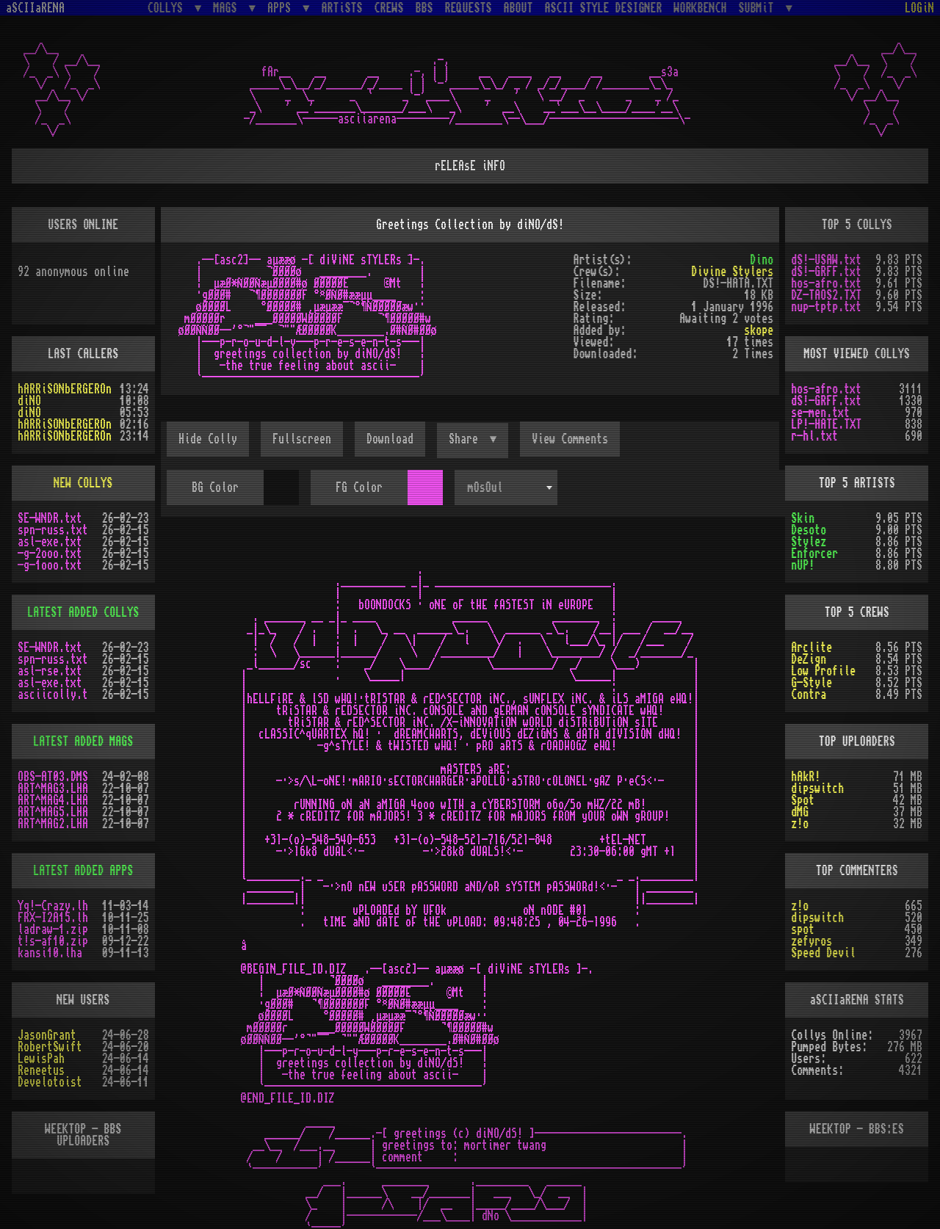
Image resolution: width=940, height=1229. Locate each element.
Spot (802, 800)
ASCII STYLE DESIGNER (603, 8)
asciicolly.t (53, 694)
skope (758, 330)
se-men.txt (820, 412)
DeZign (808, 659)
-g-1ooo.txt (50, 565)
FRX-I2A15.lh (53, 918)
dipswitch (817, 788)
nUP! (802, 565)
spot (802, 929)
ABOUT (518, 8)
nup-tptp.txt (826, 307)
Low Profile (823, 671)
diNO (29, 401)
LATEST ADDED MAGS (83, 741)
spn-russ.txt (53, 530)
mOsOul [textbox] (485, 487)
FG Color (359, 487)
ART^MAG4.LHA (53, 800)
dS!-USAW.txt (826, 260)
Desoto (808, 530)
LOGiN (919, 8)
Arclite (811, 647)
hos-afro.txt (826, 283)
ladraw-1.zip (53, 929)
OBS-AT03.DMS (53, 777)
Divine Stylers (732, 272)
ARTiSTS (342, 8)
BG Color (215, 487)
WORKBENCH (700, 8)
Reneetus (41, 1070)
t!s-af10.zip (53, 941)
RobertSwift (50, 1047)
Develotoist (50, 1082)
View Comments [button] (570, 439)
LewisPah (41, 1059)
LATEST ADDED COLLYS (83, 612)
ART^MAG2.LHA (53, 824)
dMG (800, 812)
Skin (802, 518)
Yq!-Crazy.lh (53, 906)
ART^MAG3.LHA (53, 788)
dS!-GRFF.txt (826, 272)
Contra (808, 694)
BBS (424, 8)
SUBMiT (759, 7)
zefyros (811, 941)
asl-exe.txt (50, 542)
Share (466, 439)
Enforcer (814, 553)
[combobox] (506, 487)
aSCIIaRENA (35, 8)
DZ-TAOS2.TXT (826, 295)
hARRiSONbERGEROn (65, 389)
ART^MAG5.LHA (53, 812)
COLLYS (168, 7)
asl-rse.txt (50, 671)
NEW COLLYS (83, 483)
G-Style (811, 683)
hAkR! (805, 777)
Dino (761, 260)
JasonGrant (47, 1035)
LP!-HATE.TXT (826, 424)
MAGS (227, 7)
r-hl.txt (814, 436)
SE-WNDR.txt (50, 518)
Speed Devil (823, 953)
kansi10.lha (50, 953)
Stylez (808, 542)
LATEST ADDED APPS (83, 871)
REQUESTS (468, 8)
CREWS (389, 8)
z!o (800, 824)
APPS (282, 7)
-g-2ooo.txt (50, 553)
